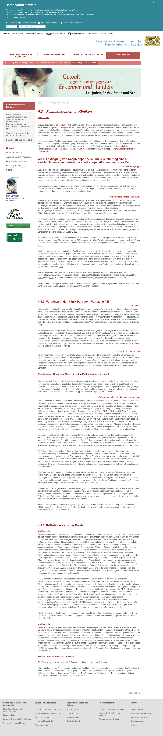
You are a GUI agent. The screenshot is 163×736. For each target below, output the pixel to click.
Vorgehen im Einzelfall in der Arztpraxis (53, 63)
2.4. (72, 213)
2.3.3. (122, 243)
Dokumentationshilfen (16, 161)
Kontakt (40, 33)
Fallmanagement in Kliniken (84, 63)
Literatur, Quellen (14, 152)
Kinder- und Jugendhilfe (44, 721)
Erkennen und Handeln (45, 703)
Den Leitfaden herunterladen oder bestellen (15, 189)
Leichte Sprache (77, 33)
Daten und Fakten (9, 715)
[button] (152, 3)
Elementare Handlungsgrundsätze (47, 709)
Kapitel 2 (131, 135)
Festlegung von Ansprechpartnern (19, 63)
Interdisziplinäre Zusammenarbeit (47, 713)
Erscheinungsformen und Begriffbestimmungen (12, 710)
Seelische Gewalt (73, 721)
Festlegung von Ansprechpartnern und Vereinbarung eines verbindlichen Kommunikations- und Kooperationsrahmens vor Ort (18, 121)
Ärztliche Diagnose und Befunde (77, 704)
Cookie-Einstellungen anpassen (32, 27)
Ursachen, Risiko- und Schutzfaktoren (17, 719)
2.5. (60, 267)
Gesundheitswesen (42, 717)
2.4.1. (40, 245)
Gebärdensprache (58, 33)
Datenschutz (18, 33)
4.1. (62, 125)
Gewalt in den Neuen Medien (14, 723)
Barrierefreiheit (107, 33)
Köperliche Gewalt (73, 709)
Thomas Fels (43, 118)
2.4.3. (128, 256)
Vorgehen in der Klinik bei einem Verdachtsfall (18, 134)
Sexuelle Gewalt (73, 713)
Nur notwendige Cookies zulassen (21, 23)
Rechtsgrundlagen (14, 165)
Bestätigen (11, 27)
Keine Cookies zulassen (72, 23)
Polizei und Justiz (41, 725)
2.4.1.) (51, 278)
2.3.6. (112, 411)
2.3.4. (127, 243)
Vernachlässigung (73, 717)
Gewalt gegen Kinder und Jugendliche (14, 704)
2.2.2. (74, 232)
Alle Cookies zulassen (48, 23)
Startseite (7, 33)
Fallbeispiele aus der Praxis (19, 140)
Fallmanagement (106, 703)
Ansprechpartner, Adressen (19, 157)
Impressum (30, 33)
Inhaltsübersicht (92, 33)
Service (134, 703)
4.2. (69, 125)
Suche (9, 170)
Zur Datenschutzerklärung (16, 17)
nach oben (133, 693)
